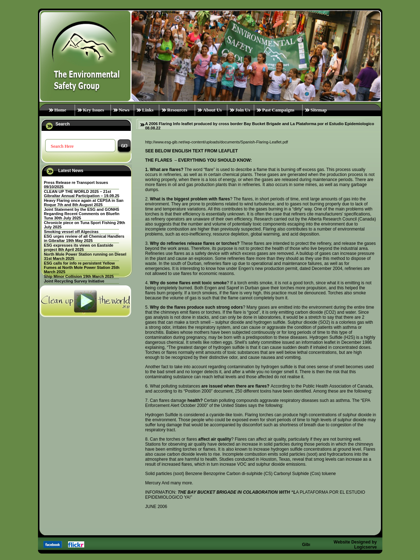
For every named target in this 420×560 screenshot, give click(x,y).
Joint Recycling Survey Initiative (74, 281)
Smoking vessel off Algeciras (71, 231)
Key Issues (93, 110)
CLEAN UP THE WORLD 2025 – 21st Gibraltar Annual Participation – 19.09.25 (81, 193)
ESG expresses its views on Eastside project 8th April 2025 (78, 247)
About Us (212, 110)
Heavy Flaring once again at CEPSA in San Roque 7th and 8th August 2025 (83, 202)
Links (148, 110)
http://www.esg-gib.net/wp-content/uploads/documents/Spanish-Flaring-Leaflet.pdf (216, 142)
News (124, 110)
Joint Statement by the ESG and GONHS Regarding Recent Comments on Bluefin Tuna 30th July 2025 (81, 213)
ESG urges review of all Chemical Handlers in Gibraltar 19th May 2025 (84, 238)
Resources (177, 110)
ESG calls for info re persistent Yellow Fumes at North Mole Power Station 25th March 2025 (81, 267)
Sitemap (319, 110)
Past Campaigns (278, 110)
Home (60, 110)
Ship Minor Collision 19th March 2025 (79, 276)
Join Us (242, 110)
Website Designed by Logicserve (355, 545)
